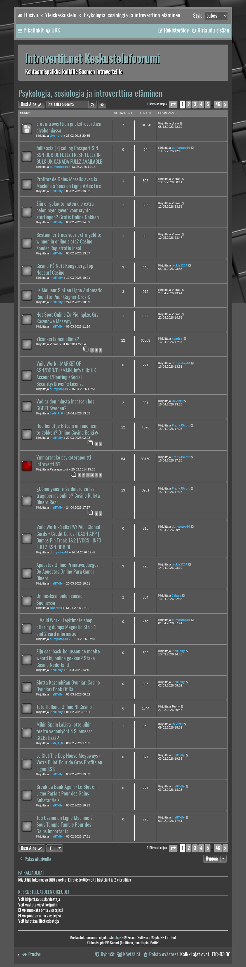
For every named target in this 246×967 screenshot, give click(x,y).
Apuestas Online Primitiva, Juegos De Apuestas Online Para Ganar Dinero (67, 572)
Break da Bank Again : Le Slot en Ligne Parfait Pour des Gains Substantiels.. (66, 793)
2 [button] (189, 104)
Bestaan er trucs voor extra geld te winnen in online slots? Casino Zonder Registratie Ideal (68, 241)
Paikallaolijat (31, 873)
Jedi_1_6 (56, 413)
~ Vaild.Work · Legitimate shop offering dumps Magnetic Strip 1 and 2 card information (66, 627)
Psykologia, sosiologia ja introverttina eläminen (90, 93)
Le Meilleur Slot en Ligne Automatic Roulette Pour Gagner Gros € (69, 293)
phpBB (118, 937)
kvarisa (177, 338)
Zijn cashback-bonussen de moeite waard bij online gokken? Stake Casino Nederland (68, 658)
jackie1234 (179, 265)
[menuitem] (52, 30)
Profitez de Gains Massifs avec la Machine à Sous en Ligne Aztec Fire (68, 182)
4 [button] (201, 104)
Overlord (56, 135)
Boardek (56, 607)
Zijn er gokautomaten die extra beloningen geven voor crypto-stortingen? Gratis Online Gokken (67, 210)
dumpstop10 (59, 166)
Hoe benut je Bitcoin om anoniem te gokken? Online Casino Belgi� (67, 429)
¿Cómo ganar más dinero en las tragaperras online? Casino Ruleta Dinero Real (68, 496)
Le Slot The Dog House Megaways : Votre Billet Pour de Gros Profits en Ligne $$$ (69, 762)
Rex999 (177, 401)
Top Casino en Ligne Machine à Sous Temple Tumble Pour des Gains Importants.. (64, 825)
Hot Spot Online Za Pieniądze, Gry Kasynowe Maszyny (67, 318)
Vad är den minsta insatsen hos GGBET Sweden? (65, 405)
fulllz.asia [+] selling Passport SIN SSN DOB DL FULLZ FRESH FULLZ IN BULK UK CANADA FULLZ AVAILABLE (69, 155)
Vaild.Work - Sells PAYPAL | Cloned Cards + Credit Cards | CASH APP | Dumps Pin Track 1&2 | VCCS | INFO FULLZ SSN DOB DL (68, 537)
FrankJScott (181, 425)
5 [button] (208, 104)
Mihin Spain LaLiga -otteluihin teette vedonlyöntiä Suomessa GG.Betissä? (64, 731)
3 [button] (195, 104)
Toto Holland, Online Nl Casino (64, 707)
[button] (173, 104)
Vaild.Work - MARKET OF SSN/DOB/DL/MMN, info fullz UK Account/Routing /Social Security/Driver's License (66, 373)
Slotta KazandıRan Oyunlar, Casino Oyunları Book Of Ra (68, 686)
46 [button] (217, 104)
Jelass (176, 595)
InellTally (56, 191)
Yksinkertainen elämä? (57, 339)
